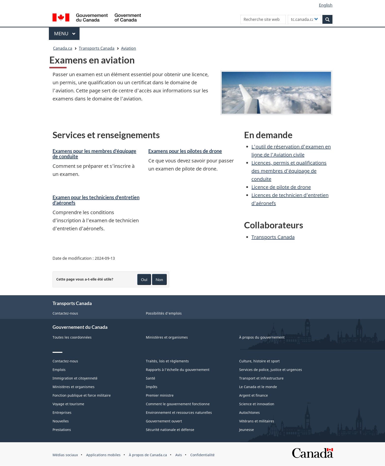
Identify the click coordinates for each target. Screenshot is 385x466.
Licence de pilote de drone (281, 187)
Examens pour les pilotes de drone (185, 151)
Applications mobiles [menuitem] (103, 455)
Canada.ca (62, 48)
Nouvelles (61, 421)
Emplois (59, 369)
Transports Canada (96, 48)
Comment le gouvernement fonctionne (178, 404)
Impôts (151, 386)
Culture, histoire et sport (259, 361)
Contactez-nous (65, 313)
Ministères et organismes (167, 337)
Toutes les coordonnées (72, 337)
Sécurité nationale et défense (170, 429)
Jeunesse (246, 429)
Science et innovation (256, 404)
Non (159, 279)
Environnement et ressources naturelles (179, 412)
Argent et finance (253, 395)
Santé (150, 378)
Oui (144, 279)
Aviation (128, 48)
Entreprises (62, 412)
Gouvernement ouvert (164, 421)
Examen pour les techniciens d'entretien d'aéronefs (96, 200)
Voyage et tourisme (68, 404)
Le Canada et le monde (258, 386)
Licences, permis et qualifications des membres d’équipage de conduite (289, 170)
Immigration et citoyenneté (75, 378)
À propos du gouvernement (262, 337)
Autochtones (249, 412)
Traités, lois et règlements (167, 361)
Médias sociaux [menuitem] (65, 455)
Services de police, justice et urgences (270, 369)
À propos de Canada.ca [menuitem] (148, 455)
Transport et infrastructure (261, 378)
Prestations (62, 429)
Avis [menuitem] (178, 455)
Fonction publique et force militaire (82, 395)
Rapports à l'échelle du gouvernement (177, 369)
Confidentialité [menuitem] (202, 455)
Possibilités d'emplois (164, 313)
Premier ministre (160, 395)
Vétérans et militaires (256, 421)
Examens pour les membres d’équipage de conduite (94, 153)
